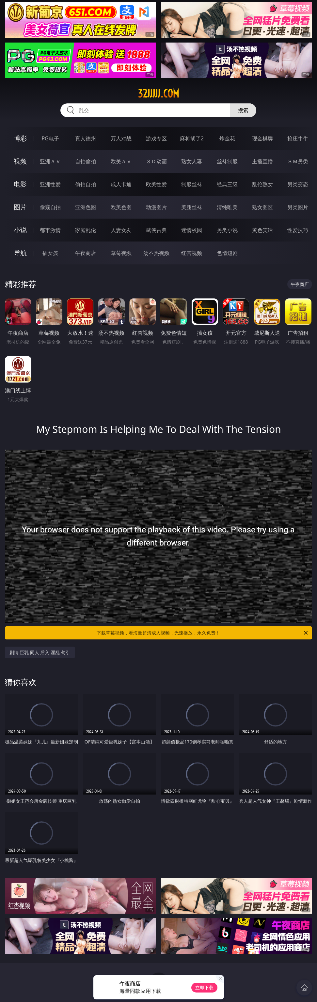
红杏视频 (191, 253)
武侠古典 (156, 230)
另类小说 (227, 230)
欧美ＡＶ (121, 161)
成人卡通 (121, 184)
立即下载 (204, 987)
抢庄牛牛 (297, 138)
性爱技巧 (297, 230)
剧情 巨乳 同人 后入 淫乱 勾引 (39, 652)
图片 (20, 207)
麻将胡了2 (192, 138)
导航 (20, 252)
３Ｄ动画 (156, 161)
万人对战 (121, 138)
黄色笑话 (262, 230)
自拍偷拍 (85, 161)
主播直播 (262, 161)
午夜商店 (85, 253)
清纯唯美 (227, 207)
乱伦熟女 (262, 184)
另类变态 (297, 184)
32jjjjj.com (158, 93)
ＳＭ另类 (297, 161)
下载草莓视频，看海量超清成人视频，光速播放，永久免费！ (203, 633)
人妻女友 (121, 230)
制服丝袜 (191, 184)
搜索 (243, 110)
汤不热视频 (156, 253)
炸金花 (227, 138)
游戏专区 (156, 138)
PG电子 (50, 138)
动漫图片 (156, 207)
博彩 (20, 138)
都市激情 (50, 230)
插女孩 (50, 253)
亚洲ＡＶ (50, 161)
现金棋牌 (262, 138)
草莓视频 (121, 253)
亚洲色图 (85, 207)
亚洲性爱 (50, 184)
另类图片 (297, 207)
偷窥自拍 (50, 207)
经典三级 (227, 184)
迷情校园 (191, 230)
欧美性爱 (156, 184)
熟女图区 (262, 207)
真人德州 (85, 138)
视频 (20, 161)
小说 (20, 229)
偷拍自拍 (85, 184)
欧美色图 (121, 207)
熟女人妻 (191, 161)
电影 (20, 184)
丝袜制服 (227, 161)
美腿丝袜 (191, 207)
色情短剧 (227, 253)
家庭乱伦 (85, 230)
